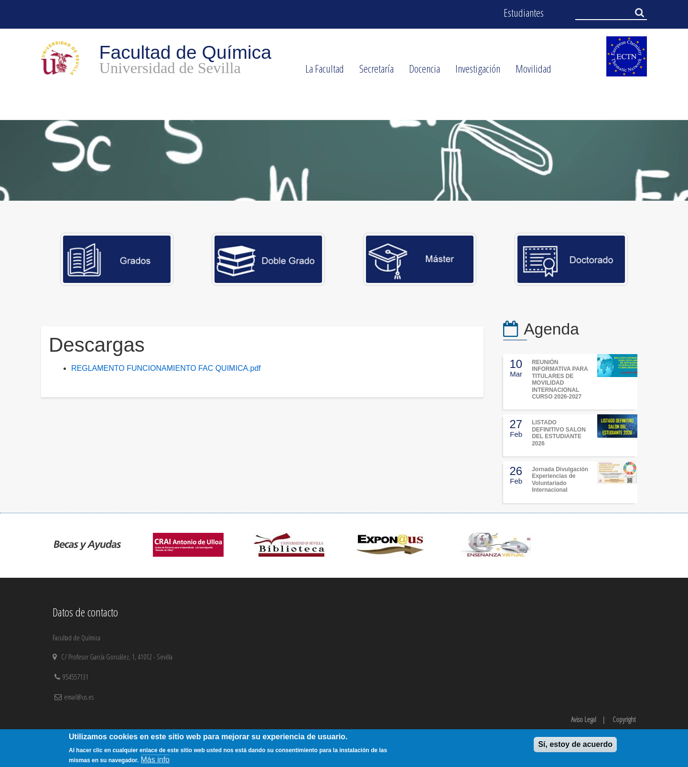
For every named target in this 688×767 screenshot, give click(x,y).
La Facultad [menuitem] (321, 71)
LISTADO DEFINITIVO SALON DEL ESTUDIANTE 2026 (559, 432)
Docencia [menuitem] (420, 71)
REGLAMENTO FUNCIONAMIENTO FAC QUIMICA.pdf (166, 368)
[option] (344, 160)
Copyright (624, 719)
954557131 (76, 676)
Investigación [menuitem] (474, 71)
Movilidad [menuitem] (529, 71)
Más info (155, 760)
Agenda (551, 329)
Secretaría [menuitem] (373, 71)
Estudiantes (524, 12)
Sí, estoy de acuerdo (575, 744)
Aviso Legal (583, 719)
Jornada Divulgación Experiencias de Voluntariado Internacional (560, 479)
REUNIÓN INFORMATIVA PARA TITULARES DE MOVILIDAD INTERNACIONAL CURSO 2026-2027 (560, 379)
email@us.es (79, 697)
